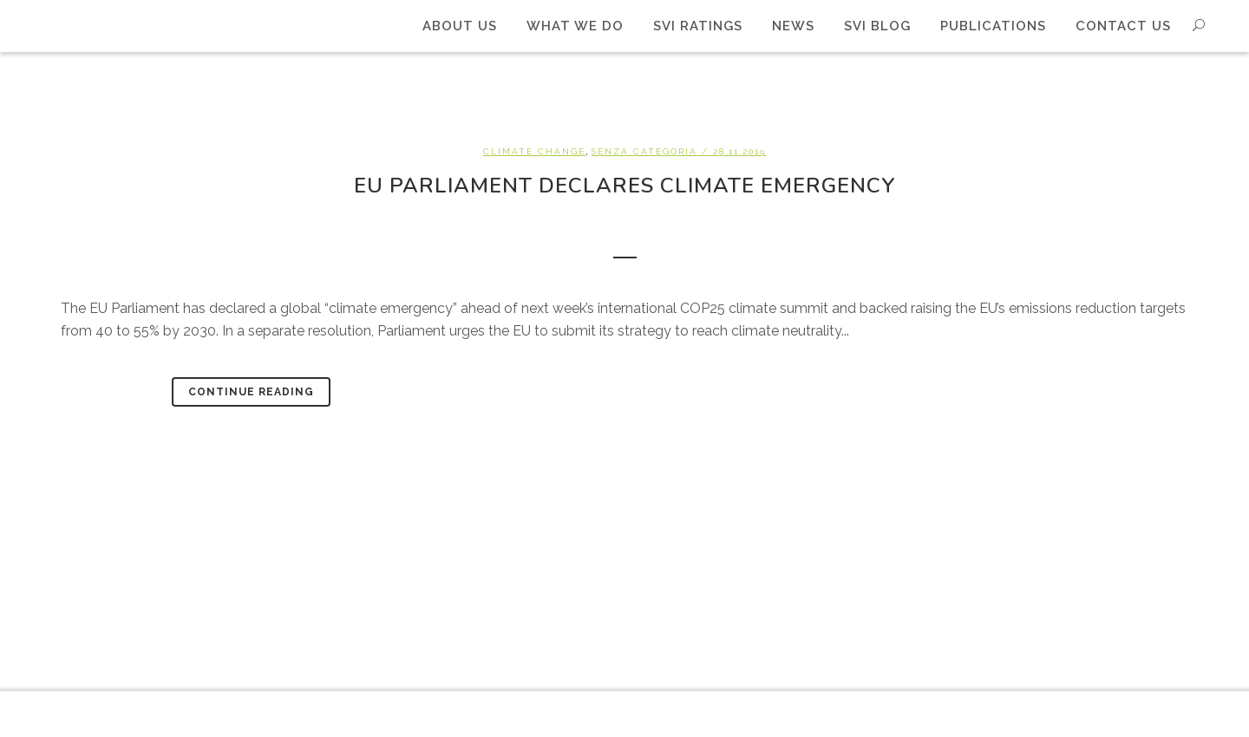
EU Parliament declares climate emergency (625, 185)
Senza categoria (644, 151)
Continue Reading (251, 392)
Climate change (534, 151)
